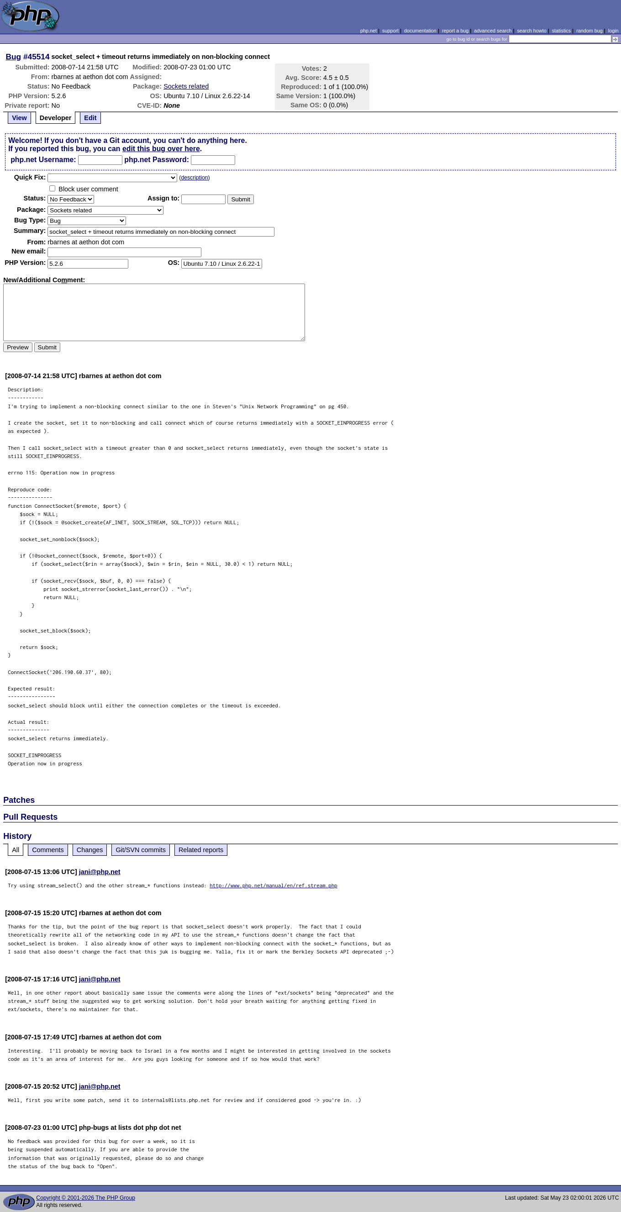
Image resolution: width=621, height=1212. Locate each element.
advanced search (492, 30)
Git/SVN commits (141, 850)
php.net (368, 30)
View (19, 117)
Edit (90, 117)
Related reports (201, 850)
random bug (589, 30)
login (613, 30)
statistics (561, 30)
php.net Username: (43, 159)
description (194, 177)
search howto (531, 30)
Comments (48, 850)
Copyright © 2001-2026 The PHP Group (85, 1198)
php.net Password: (156, 159)
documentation (420, 30)
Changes (90, 850)
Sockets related (186, 86)
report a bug (455, 30)
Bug (13, 56)
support (390, 30)
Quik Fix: (30, 177)
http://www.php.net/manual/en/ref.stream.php (273, 885)
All (15, 850)
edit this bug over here (161, 149)
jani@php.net (100, 871)
